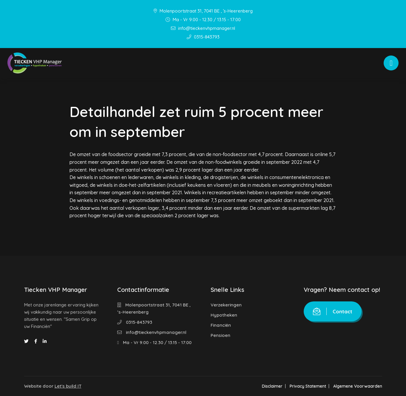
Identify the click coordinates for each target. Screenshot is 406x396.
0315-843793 (203, 37)
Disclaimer (272, 386)
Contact (332, 311)
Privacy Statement (308, 386)
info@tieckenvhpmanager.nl (203, 28)
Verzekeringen (226, 305)
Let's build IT (68, 386)
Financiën (221, 325)
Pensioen (220, 335)
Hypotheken (224, 315)
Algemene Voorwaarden (357, 386)
